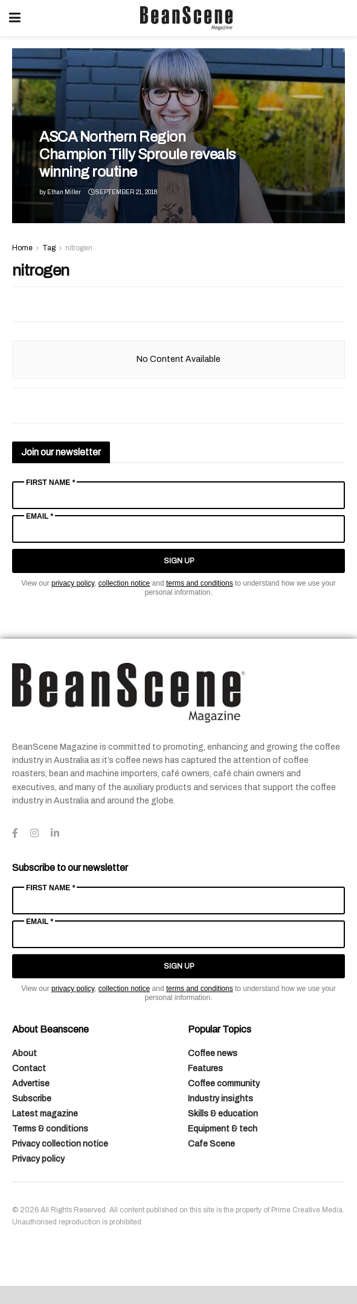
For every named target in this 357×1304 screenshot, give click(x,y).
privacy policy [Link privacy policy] (72, 583)
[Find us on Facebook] (15, 833)
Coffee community (224, 1083)
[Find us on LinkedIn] (55, 833)
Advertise (31, 1083)
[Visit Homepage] (187, 18)
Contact (29, 1068)
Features (205, 1068)
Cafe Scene (211, 1143)
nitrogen (78, 248)
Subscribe (31, 1098)
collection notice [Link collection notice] (124, 583)
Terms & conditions (50, 1128)
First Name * (50, 482)
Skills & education (223, 1113)
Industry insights (220, 1098)
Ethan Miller (64, 192)
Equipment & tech (222, 1128)
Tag (49, 248)
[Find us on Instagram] (34, 833)
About (24, 1053)
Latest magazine (45, 1113)
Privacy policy (38, 1158)
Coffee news (212, 1053)
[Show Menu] (15, 18)
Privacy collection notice (60, 1143)
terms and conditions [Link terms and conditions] (199, 583)
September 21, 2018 (123, 192)
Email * (39, 516)
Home (22, 248)
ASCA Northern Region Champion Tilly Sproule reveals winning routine (137, 154)
